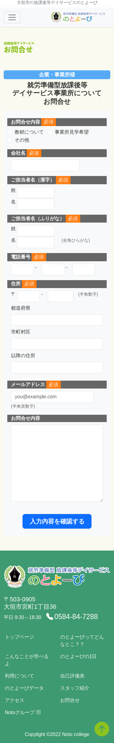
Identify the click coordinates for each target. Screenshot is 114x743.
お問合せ (70, 700)
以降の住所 (23, 355)
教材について (29, 132)
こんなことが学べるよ (27, 660)
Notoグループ (23, 712)
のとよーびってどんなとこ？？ (82, 640)
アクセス (14, 700)
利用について (19, 675)
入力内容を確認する (57, 521)
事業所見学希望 (72, 132)
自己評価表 (72, 675)
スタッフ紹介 (74, 688)
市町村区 (20, 331)
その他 (22, 140)
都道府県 (20, 308)
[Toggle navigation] (12, 17)
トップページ (19, 636)
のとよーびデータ (24, 688)
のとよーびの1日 (78, 656)
